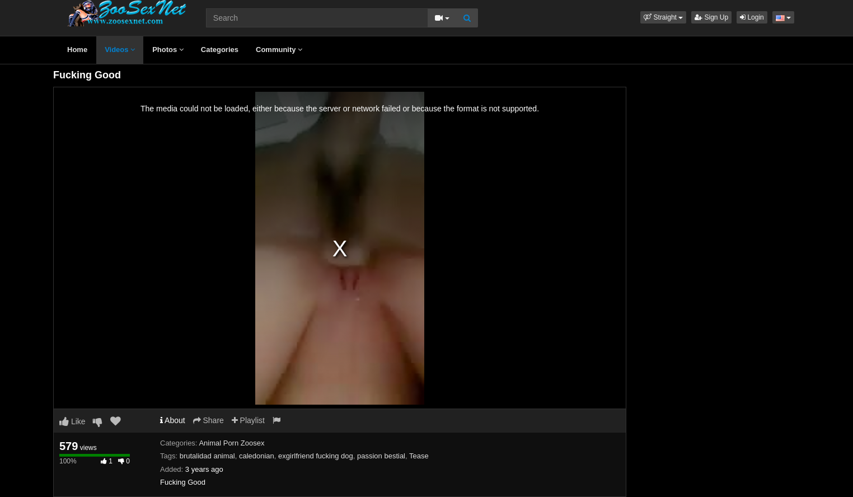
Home (77, 49)
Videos (120, 49)
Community (279, 49)
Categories (219, 49)
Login (752, 17)
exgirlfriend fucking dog (315, 456)
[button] (663, 17)
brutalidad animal (207, 456)
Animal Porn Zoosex (231, 443)
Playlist (248, 420)
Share (208, 420)
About (172, 420)
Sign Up (711, 17)
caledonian (256, 456)
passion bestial (381, 456)
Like (72, 421)
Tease (419, 456)
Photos (168, 49)
